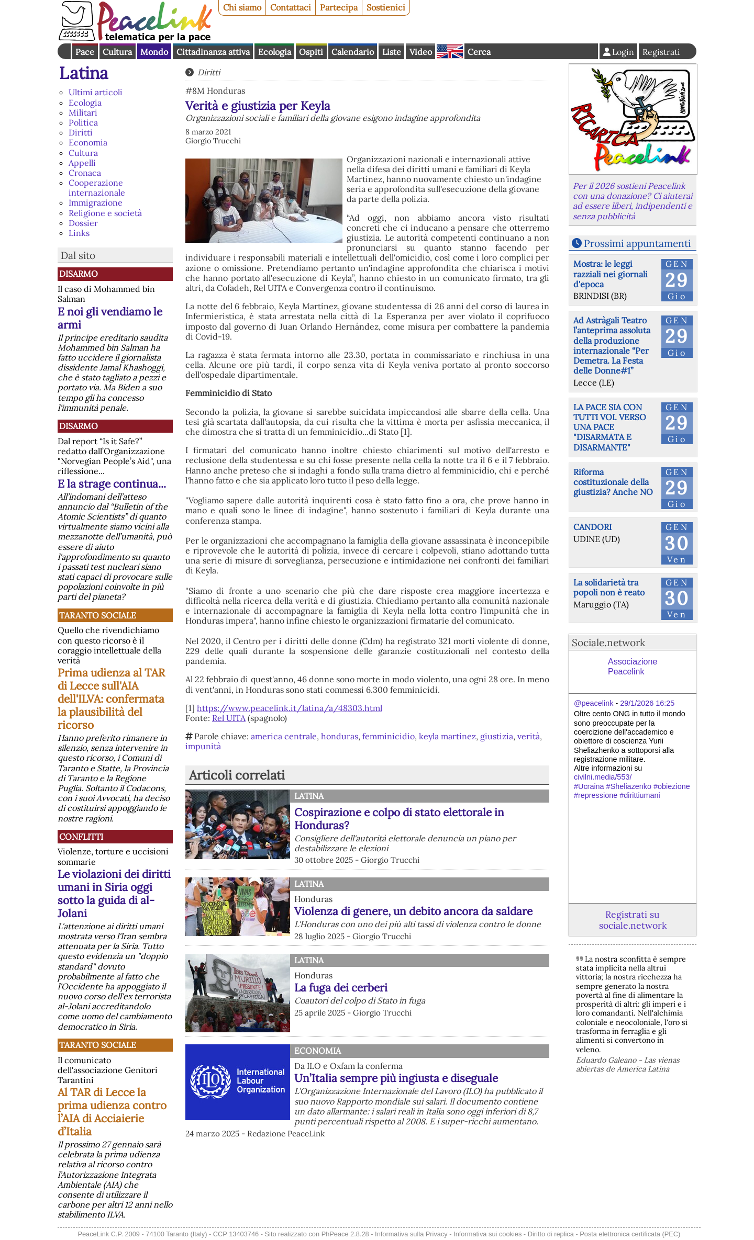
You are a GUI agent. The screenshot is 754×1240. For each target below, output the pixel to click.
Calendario (352, 52)
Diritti (81, 132)
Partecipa (339, 7)
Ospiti (311, 52)
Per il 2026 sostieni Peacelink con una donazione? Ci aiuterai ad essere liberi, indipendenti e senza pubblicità (632, 201)
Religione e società (105, 213)
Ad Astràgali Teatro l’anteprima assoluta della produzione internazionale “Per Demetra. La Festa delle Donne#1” (611, 345)
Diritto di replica (551, 1234)
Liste (391, 52)
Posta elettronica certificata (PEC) (630, 1234)
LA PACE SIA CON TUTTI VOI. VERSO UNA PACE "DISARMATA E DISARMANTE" (609, 427)
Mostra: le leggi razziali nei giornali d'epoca (610, 273)
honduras (339, 736)
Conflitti (81, 836)
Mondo (154, 52)
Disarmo (78, 273)
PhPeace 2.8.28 (345, 1234)
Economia (88, 142)
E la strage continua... (112, 484)
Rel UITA (229, 718)
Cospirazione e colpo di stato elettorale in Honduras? (399, 818)
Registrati (661, 52)
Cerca (479, 52)
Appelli (82, 162)
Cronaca (85, 172)
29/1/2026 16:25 (647, 703)
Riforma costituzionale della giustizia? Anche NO (613, 482)
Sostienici (386, 7)
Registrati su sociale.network (633, 919)
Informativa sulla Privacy (411, 1234)
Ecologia (274, 52)
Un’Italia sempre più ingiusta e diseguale (396, 1078)
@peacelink (593, 703)
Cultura (117, 52)
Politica (83, 122)
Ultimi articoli (96, 92)
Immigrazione (96, 202)
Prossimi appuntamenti (637, 243)
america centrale (284, 736)
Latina (83, 73)
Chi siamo (242, 7)
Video (420, 52)
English (450, 51)
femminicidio (388, 736)
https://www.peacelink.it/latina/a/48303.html (289, 708)
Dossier (83, 223)
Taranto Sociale (97, 615)
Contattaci (290, 7)
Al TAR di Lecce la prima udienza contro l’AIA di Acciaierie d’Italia (112, 1111)
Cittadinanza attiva (213, 52)
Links (79, 233)
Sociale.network (608, 642)
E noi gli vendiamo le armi (110, 318)
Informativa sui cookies (487, 1234)
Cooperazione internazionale (97, 187)
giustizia (496, 736)
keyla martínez (447, 736)
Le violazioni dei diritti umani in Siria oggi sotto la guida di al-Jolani (114, 893)
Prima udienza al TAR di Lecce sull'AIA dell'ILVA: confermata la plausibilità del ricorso (111, 699)
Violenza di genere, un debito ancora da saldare (413, 911)
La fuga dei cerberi (340, 987)
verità (528, 736)
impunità (203, 746)
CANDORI (592, 527)
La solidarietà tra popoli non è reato (609, 587)
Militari (83, 112)
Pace (84, 52)
